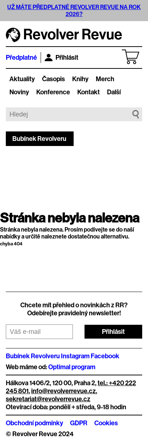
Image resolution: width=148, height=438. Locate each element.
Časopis (53, 79)
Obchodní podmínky (34, 423)
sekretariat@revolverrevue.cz (48, 399)
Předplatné (21, 58)
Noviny (19, 92)
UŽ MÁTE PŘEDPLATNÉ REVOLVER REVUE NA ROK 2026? (74, 10)
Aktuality (22, 79)
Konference (53, 92)
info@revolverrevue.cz (63, 391)
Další (114, 92)
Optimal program (71, 367)
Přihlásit (61, 58)
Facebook (105, 356)
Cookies (106, 423)
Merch (105, 79)
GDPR (78, 423)
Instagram (75, 356)
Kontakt (88, 92)
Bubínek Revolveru (39, 139)
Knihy (80, 79)
